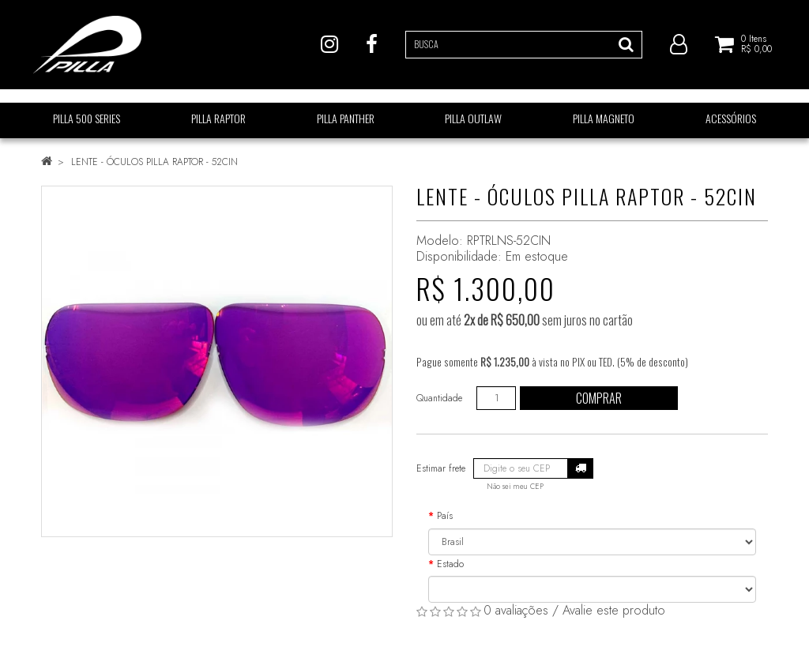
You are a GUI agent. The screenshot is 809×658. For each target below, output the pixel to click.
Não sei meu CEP (515, 486)
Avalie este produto (614, 610)
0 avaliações (516, 610)
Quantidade (439, 398)
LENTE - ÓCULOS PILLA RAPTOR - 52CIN (154, 162)
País (445, 516)
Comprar (599, 398)
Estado (450, 564)
